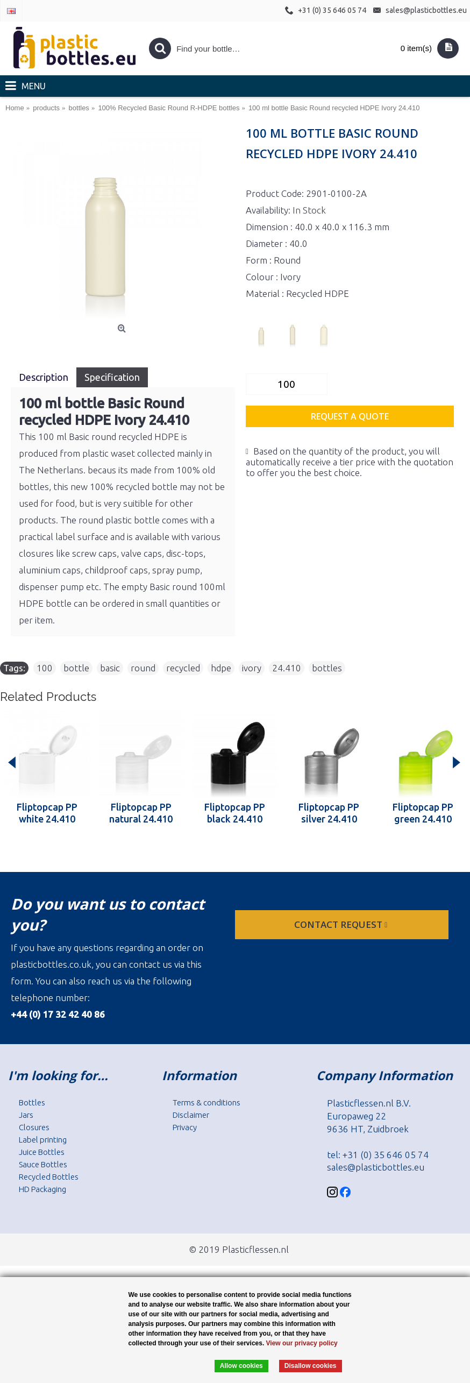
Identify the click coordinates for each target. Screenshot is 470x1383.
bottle (76, 668)
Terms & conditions (206, 1102)
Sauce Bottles (43, 1164)
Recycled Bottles (49, 1176)
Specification (112, 377)
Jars (26, 1114)
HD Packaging (42, 1189)
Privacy (185, 1127)
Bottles (32, 1102)
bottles (327, 668)
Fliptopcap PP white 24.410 (47, 813)
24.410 (286, 668)
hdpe (221, 668)
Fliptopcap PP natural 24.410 (141, 813)
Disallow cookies (310, 1366)
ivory (251, 668)
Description (43, 377)
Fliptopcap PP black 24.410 (234, 813)
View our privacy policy (302, 1343)
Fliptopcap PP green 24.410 (423, 813)
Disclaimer (191, 1114)
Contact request (341, 924)
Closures (34, 1127)
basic (110, 668)
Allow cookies (241, 1366)
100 (45, 668)
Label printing (43, 1139)
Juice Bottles (42, 1152)
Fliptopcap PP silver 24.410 (328, 813)
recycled (183, 668)
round (143, 668)
